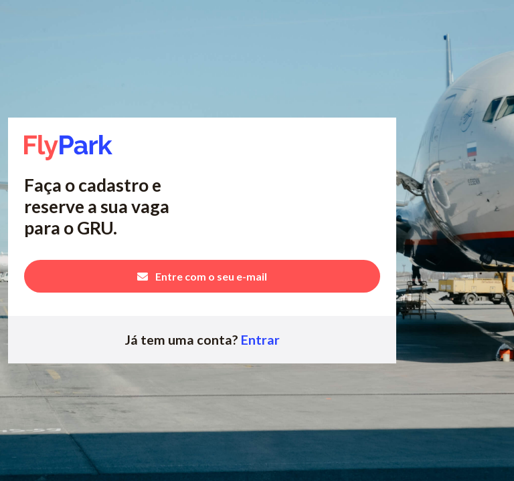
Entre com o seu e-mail (202, 276)
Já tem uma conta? (202, 339)
